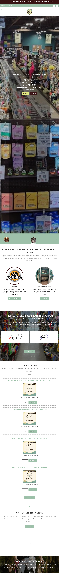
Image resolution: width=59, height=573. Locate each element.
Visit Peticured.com (14, 298)
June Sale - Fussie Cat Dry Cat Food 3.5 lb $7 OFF (29, 409)
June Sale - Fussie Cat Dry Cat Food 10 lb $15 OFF (29, 468)
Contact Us (34, 93)
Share (32, 402)
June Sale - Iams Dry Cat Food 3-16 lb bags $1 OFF (29, 438)
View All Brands (29, 351)
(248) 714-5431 (29, 85)
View (25, 402)
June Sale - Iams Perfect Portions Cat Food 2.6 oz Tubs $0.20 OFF (29, 380)
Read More (44, 298)
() (34, 87)
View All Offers (29, 497)
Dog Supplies (33, 243)
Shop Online (24, 93)
